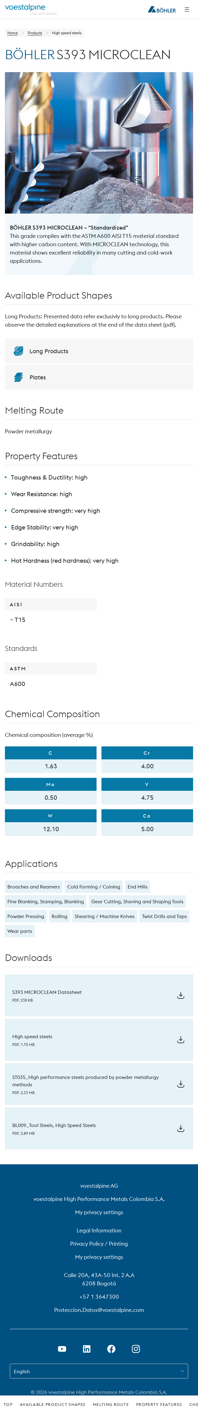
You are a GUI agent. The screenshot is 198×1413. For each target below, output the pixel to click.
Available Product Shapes (52, 1404)
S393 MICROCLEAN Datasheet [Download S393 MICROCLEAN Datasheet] (47, 992)
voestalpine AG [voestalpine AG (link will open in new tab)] (99, 1185)
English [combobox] (22, 1371)
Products (35, 33)
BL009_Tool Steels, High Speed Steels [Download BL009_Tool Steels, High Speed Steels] (54, 1125)
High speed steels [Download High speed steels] (32, 1036)
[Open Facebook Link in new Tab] (111, 1349)
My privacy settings (99, 1212)
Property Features (159, 1404)
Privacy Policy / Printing (99, 1243)
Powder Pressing (25, 916)
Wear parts (19, 931)
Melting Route (111, 1404)
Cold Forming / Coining (93, 887)
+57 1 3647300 (99, 1296)
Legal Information (99, 1230)
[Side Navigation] (187, 9)
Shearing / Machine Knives (105, 916)
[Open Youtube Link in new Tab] (62, 1349)
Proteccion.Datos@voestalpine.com (99, 1309)
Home (12, 33)
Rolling (59, 916)
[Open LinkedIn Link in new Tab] (87, 1349)
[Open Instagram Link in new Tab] (136, 1349)
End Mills (138, 887)
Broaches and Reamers (33, 887)
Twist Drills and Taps (164, 916)
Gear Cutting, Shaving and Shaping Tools (137, 901)
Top (8, 1404)
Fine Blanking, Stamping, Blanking (45, 901)
